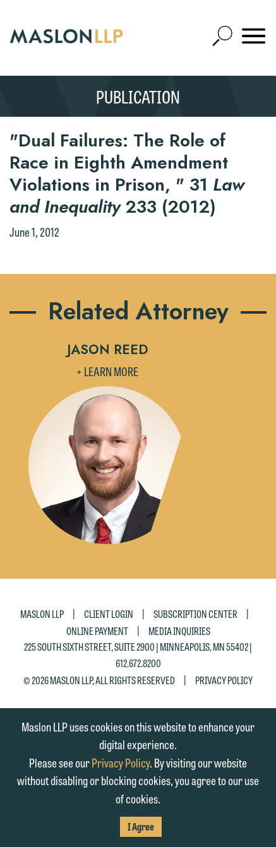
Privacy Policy (224, 680)
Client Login (108, 613)
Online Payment (97, 630)
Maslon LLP (42, 613)
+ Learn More (107, 371)
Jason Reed (107, 349)
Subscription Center (195, 613)
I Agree (141, 826)
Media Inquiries (179, 630)
